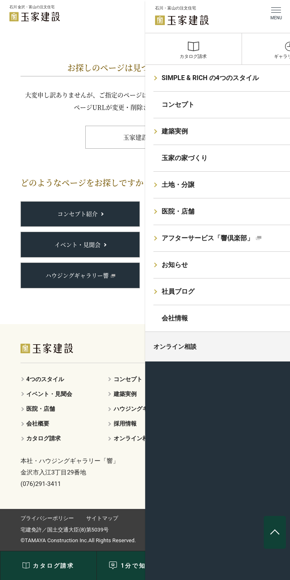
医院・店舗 (40, 408)
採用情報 (125, 423)
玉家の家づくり (221, 379)
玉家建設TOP (142, 137)
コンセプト (128, 379)
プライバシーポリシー (47, 518)
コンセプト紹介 (77, 213)
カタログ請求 (43, 438)
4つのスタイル (45, 379)
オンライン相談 (134, 438)
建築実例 (203, 213)
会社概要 (37, 423)
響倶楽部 (203, 244)
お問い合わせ (218, 423)
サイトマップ (102, 518)
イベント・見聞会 (77, 244)
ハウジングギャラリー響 (77, 275)
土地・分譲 (206, 275)
